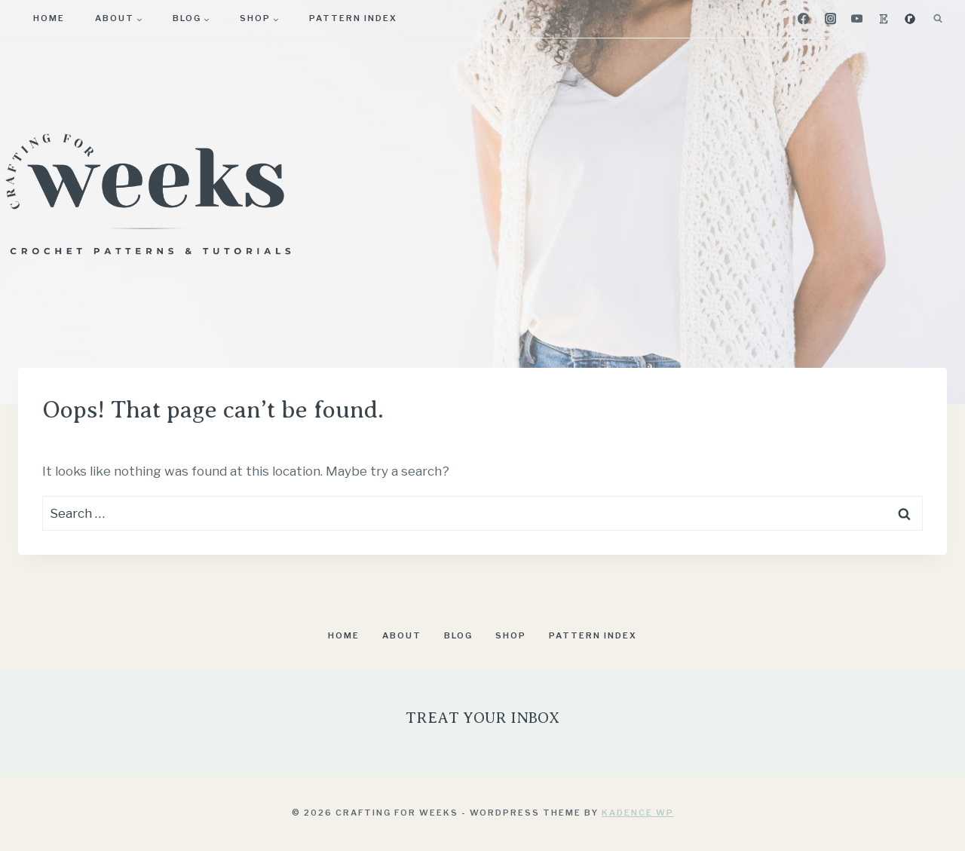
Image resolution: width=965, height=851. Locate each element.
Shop (510, 635)
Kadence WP (638, 812)
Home (49, 18)
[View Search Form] (938, 19)
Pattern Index (353, 18)
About (401, 635)
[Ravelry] (909, 19)
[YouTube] (856, 19)
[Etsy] (883, 19)
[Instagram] (830, 19)
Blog (458, 635)
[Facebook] (804, 19)
